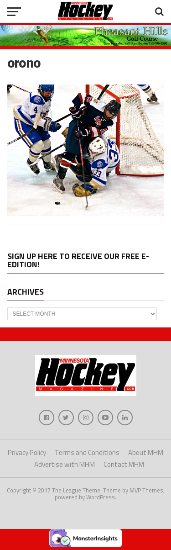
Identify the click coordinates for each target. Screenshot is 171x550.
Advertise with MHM (64, 464)
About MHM (145, 452)
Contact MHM (124, 464)
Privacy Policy (27, 452)
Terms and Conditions (87, 452)
